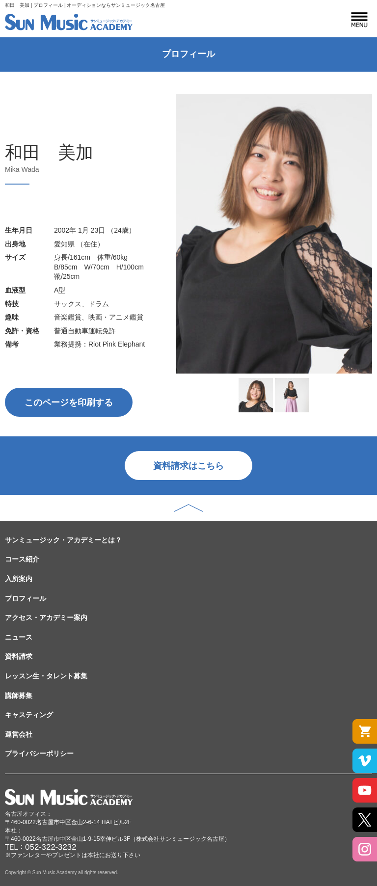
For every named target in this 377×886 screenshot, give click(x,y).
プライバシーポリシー (39, 753)
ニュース (18, 637)
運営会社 (18, 734)
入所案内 (18, 579)
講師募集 (18, 695)
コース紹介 (22, 559)
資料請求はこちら (188, 466)
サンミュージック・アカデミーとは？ (63, 540)
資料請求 (18, 656)
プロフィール (25, 598)
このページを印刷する (69, 402)
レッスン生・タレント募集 (46, 676)
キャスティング (29, 715)
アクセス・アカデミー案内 (46, 617)
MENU (359, 19)
